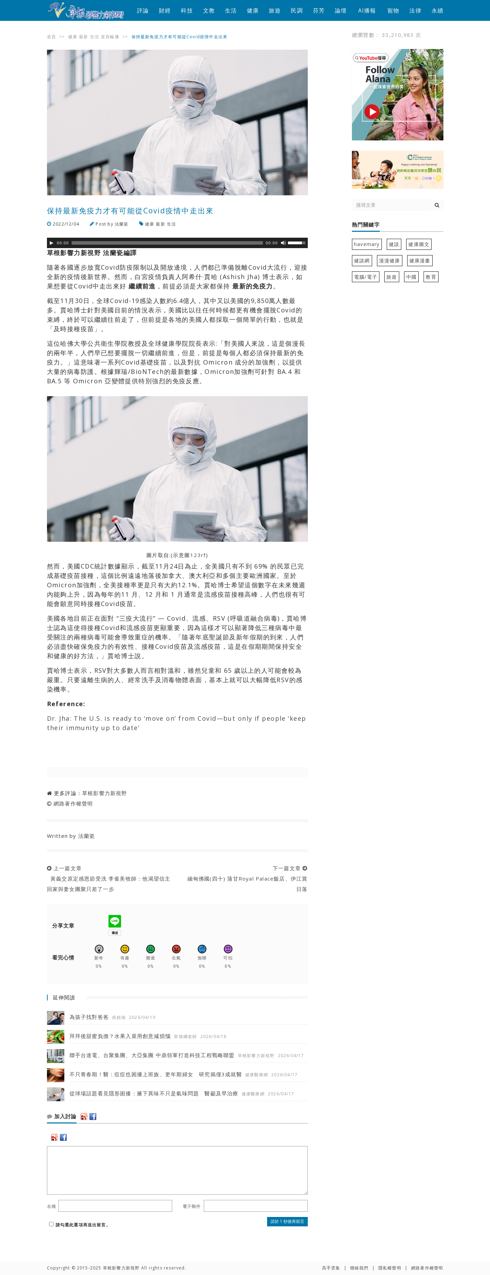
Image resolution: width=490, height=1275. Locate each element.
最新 (83, 37)
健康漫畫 (420, 260)
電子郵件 (192, 1206)
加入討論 (62, 1116)
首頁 (51, 37)
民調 (297, 10)
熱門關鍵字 (366, 225)
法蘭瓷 (122, 224)
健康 (253, 10)
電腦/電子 (365, 276)
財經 (165, 10)
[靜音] (283, 243)
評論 (143, 10)
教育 (431, 276)
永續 (437, 10)
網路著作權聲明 (73, 803)
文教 (209, 10)
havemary (367, 244)
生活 (231, 10)
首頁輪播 (110, 37)
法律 (415, 10)
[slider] (167, 243)
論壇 (341, 10)
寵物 (393, 10)
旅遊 (275, 10)
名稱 (51, 1206)
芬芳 (319, 10)
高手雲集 (331, 1268)
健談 (394, 244)
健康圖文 (418, 244)
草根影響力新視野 (104, 793)
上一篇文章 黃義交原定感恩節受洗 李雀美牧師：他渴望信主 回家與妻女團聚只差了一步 (109, 878)
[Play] (51, 243)
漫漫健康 (389, 260)
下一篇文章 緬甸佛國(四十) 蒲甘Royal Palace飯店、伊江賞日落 (245, 878)
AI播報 (367, 10)
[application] (177, 243)
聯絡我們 (359, 1268)
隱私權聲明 (389, 1268)
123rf (198, 554)
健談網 (362, 260)
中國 (411, 276)
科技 (187, 10)
